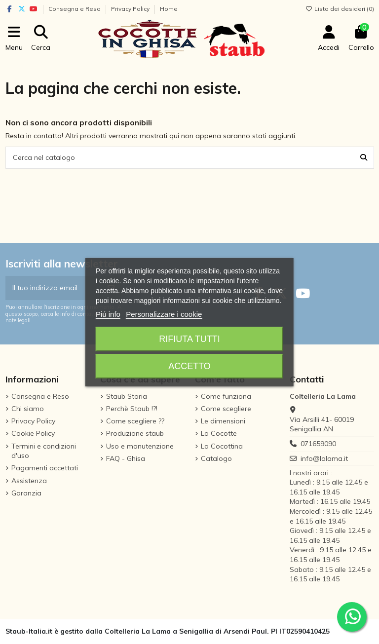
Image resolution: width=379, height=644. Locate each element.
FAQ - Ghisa (125, 458)
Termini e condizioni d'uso (43, 451)
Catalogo (216, 458)
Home (169, 8)
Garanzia (26, 493)
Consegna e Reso (75, 8)
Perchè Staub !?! (131, 408)
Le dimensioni (223, 421)
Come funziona (226, 396)
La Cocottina (222, 446)
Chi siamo (27, 408)
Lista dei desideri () (339, 8)
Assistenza (29, 480)
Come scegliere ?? (135, 421)
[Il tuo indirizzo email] (53, 288)
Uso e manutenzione (140, 446)
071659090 (318, 443)
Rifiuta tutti (189, 339)
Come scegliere (226, 408)
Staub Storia (126, 396)
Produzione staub (135, 433)
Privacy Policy (131, 8)
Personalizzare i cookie (164, 314)
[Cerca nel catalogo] (363, 158)
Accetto (189, 366)
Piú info (108, 314)
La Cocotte (219, 433)
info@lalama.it (324, 458)
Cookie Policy (33, 433)
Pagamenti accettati (44, 467)
